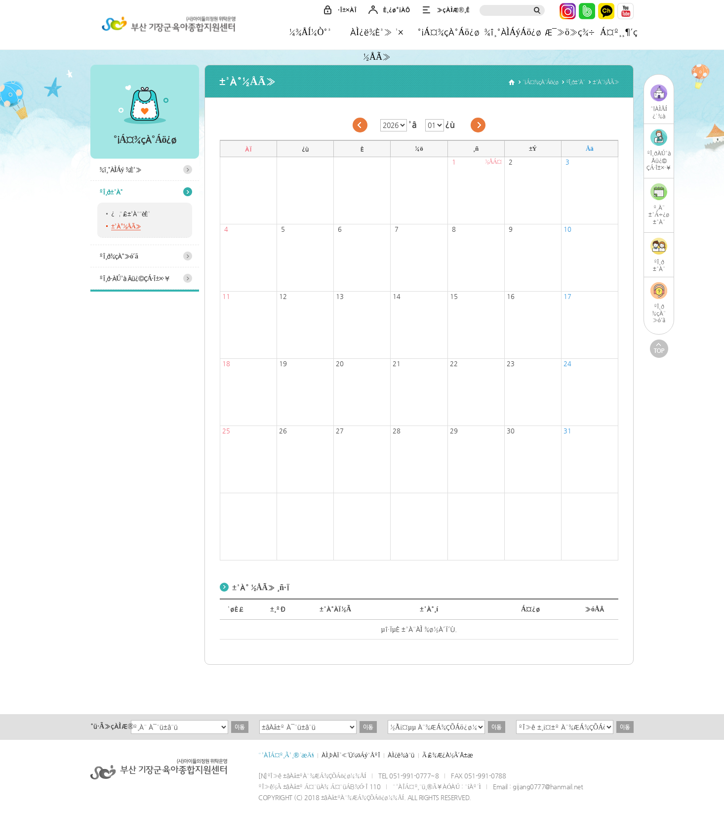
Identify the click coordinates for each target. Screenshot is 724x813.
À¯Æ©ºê (625, 11)
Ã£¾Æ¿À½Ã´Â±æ (447, 755)
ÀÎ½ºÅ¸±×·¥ (568, 11)
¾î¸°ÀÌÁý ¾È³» (120, 169)
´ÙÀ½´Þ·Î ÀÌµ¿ (478, 125)
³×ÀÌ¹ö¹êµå (587, 11)
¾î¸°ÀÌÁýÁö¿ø (513, 32)
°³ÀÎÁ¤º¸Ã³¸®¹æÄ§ (286, 755)
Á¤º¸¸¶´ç (619, 32)
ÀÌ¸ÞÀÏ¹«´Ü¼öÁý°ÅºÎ (351, 755)
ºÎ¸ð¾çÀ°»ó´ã (118, 256)
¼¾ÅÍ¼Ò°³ (310, 32)
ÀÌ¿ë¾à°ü (401, 755)
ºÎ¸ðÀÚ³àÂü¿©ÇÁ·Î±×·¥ (659, 160)
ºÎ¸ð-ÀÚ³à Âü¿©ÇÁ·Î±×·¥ (134, 278)
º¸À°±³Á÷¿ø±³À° (658, 214)
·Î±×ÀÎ (347, 9)
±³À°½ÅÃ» (126, 226)
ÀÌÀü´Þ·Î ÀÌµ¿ (360, 125)
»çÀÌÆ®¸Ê (453, 9)
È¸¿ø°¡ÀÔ (396, 9)
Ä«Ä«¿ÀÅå (606, 11)
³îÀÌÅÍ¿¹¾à (658, 112)
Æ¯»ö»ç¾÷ (569, 32)
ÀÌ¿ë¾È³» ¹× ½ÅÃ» (376, 35)
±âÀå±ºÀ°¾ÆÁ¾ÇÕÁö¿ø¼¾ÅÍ (166, 26)
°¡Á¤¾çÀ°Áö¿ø (448, 32)
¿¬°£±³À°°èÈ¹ (130, 213)
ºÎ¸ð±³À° (110, 192)
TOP (659, 349)
